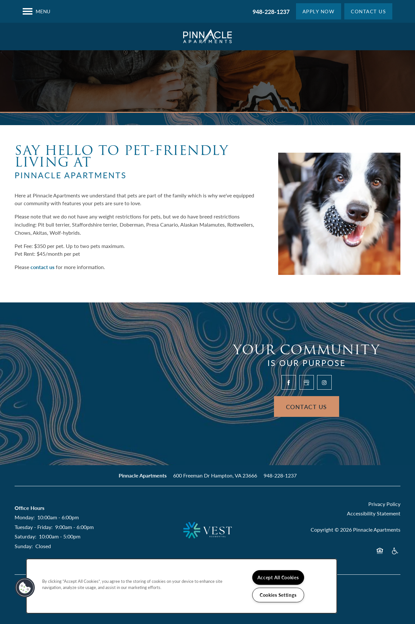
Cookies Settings (278, 595)
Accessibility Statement (373, 513)
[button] (318, 11)
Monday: (25, 517)
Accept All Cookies (278, 577)
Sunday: (24, 546)
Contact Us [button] (306, 407)
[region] (181, 586)
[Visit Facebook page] (288, 382)
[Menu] (36, 11)
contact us (42, 267)
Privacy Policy (384, 504)
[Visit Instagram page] (324, 382)
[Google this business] (306, 382)
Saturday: (25, 536)
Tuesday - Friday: (34, 527)
